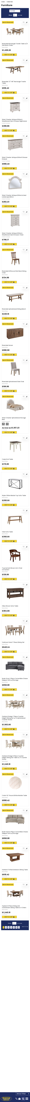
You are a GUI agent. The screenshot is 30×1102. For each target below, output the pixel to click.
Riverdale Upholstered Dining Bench (14, 309)
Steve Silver (5, 47)
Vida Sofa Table (7, 532)
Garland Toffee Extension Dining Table (15, 870)
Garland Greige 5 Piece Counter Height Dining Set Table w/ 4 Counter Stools (14, 757)
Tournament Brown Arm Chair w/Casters (12, 568)
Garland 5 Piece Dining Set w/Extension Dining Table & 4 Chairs (14, 906)
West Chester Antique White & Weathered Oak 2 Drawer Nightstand (14, 120)
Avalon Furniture (6, 123)
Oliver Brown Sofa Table (10, 606)
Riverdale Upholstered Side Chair (13, 381)
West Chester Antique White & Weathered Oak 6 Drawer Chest (12, 234)
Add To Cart (9, 54)
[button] (23, 22)
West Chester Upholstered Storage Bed (14, 418)
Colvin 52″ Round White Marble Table (14, 795)
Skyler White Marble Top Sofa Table (14, 495)
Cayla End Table (7, 459)
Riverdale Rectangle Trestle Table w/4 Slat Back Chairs (15, 44)
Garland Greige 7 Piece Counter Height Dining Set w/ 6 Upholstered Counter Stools (13, 718)
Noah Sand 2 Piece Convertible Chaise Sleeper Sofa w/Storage (15, 832)
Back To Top (25, 926)
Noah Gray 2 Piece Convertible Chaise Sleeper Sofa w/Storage (15, 679)
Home (3, 2)
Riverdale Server (7, 345)
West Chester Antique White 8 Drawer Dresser (14, 158)
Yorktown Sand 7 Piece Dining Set (13, 642)
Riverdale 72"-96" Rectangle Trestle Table (14, 82)
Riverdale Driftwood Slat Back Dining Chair (14, 272)
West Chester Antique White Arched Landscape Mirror (14, 196)
